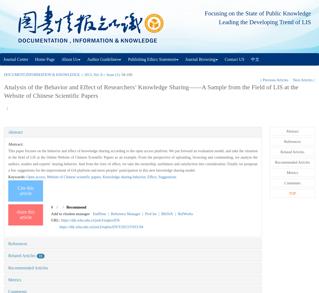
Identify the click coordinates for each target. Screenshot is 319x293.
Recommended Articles (28, 268)
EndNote (99, 214)
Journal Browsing (201, 59)
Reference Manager (125, 214)
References (17, 243)
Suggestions (167, 177)
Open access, (37, 177)
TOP (292, 194)
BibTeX (167, 214)
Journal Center (15, 59)
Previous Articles (275, 80)
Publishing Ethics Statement (153, 59)
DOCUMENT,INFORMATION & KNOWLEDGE (42, 75)
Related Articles (26, 255)
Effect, (153, 177)
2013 (88, 75)
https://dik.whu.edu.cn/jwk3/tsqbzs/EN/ (90, 220)
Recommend (76, 207)
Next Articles (304, 80)
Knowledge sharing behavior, (125, 177)
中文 (255, 59)
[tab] (133, 132)
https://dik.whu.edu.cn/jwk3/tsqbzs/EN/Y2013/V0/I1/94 (101, 227)
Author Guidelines (104, 59)
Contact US (234, 59)
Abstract (15, 132)
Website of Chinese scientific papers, (75, 177)
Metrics (14, 280)
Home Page (45, 59)
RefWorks (185, 214)
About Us (71, 59)
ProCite (151, 214)
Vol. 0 (98, 75)
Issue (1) (113, 75)
